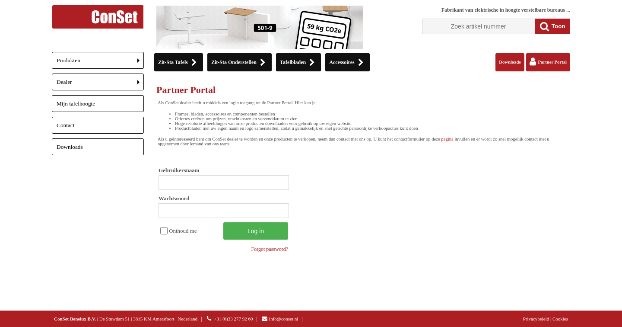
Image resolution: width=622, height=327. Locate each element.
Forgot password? (269, 249)
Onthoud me (183, 231)
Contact (65, 125)
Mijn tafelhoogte (76, 103)
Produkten (100, 63)
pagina (447, 139)
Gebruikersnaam (179, 170)
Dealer (100, 84)
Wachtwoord (174, 198)
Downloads (70, 147)
